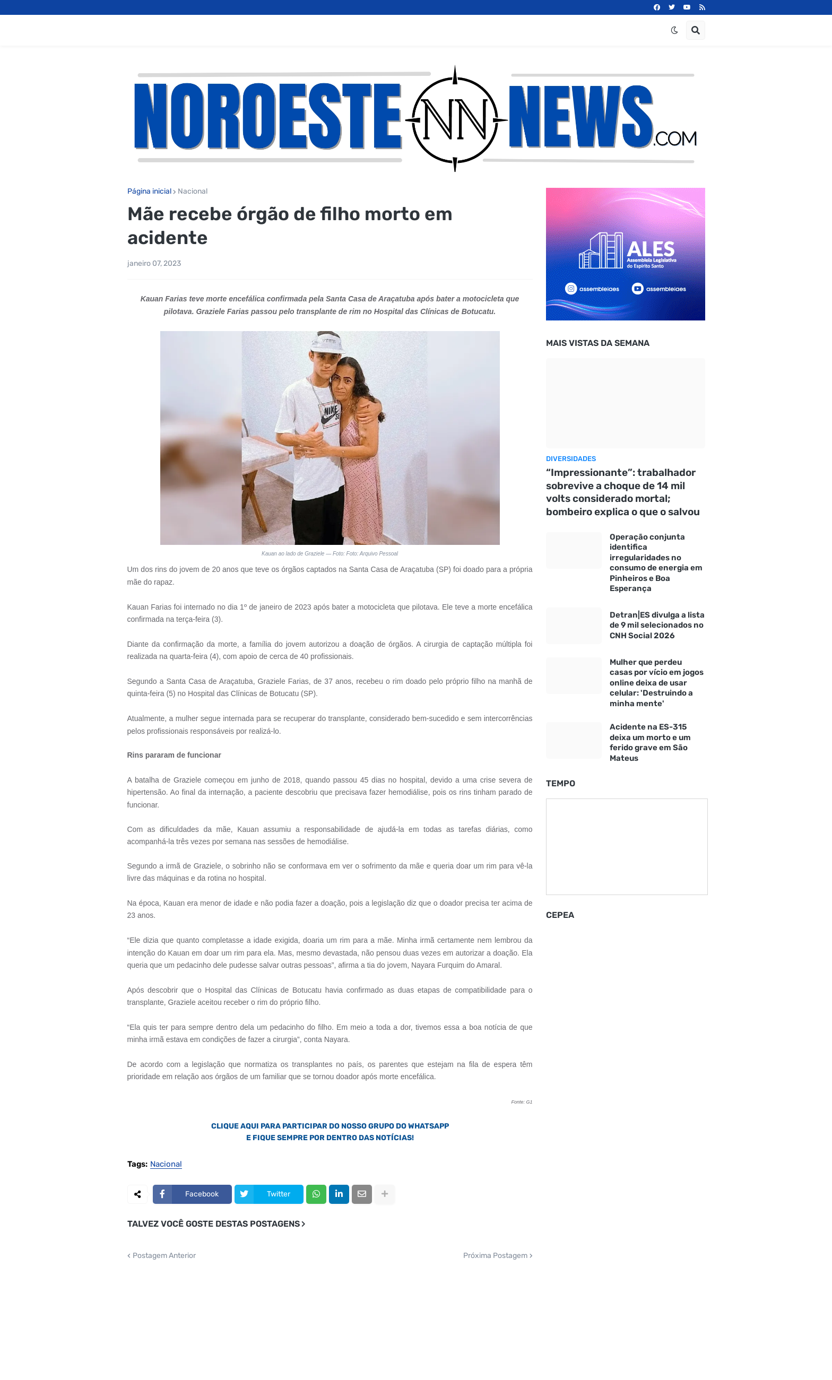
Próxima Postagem (495, 1256)
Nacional (192, 191)
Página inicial (149, 191)
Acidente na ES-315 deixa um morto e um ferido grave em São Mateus (650, 742)
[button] (674, 30)
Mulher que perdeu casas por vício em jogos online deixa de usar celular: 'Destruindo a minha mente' (657, 682)
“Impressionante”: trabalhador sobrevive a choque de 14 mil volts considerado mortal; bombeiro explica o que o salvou (623, 492)
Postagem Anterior (164, 1256)
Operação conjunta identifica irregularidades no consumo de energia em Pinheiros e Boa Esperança (656, 563)
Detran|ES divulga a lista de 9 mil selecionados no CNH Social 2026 (657, 625)
